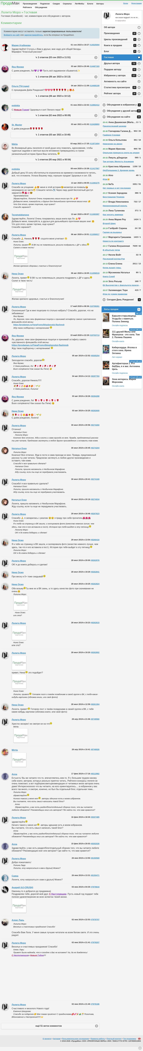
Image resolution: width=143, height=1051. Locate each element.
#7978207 (95, 947)
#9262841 (95, 576)
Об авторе (109, 31)
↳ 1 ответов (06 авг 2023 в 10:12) (53, 100)
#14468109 (94, 90)
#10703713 (94, 339)
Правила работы (98, 1043)
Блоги (90, 4)
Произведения (30, 4)
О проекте (47, 1043)
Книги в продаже (120, 49)
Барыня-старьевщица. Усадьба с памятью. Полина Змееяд (124, 323)
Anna (14, 778)
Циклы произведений (120, 43)
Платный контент (114, 1043)
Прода (10, 3)
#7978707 (95, 924)
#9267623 (95, 518)
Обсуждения (41, 7)
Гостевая (109, 61)
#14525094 (94, 49)
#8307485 (95, 821)
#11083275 (94, 187)
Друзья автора (120, 67)
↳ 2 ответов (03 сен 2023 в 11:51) (53, 61)
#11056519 (94, 277)
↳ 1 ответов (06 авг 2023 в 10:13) (53, 81)
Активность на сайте (115, 86)
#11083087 (94, 218)
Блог (120, 55)
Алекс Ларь (18, 924)
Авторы (100, 4)
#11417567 (94, 173)
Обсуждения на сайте (124, 121)
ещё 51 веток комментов (48, 1030)
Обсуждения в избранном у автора (124, 109)
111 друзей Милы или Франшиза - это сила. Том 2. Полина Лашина (126, 339)
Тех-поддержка (129, 1043)
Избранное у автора (120, 79)
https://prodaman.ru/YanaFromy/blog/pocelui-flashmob (38, 329)
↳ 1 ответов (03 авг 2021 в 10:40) (53, 139)
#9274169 (95, 483)
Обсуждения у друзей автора (124, 115)
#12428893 (94, 128)
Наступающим (20, 959)
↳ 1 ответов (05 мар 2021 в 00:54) (53, 164)
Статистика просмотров (120, 91)
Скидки (56, 4)
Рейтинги (27, 7)
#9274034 (95, 503)
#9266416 (95, 544)
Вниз (140, 1048)
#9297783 (95, 380)
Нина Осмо (18, 278)
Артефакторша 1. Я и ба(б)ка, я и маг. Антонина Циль (126, 370)
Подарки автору (120, 73)
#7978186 (95, 1008)
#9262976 (95, 564)
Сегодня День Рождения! (124, 303)
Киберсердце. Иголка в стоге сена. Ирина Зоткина (124, 355)
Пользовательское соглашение (75, 1043)
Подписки (45, 4)
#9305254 (95, 360)
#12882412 (94, 109)
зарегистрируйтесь (33, 39)
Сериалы (67, 4)
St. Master (17, 129)
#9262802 (95, 657)
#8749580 (95, 723)
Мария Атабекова (21, 49)
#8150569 (95, 862)
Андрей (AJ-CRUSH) (22, 892)
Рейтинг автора (120, 97)
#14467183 (94, 70)
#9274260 (95, 429)
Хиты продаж (122, 313)
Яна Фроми (18, 71)
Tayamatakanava (20, 219)
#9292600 (95, 415)
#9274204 (95, 452)
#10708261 (94, 310)
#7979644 (95, 891)
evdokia (16, 110)
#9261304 (95, 708)
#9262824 (95, 588)
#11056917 (94, 238)
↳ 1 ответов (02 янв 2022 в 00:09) (53, 119)
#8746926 (95, 754)
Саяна (15, 880)
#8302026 (95, 848)
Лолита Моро (19, 188)
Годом (21, 114)
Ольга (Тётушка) (20, 90)
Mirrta (15, 754)
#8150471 (95, 879)
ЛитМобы (79, 4)
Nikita (15, 148)
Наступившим (57, 898)
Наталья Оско (19, 453)
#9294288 (95, 400)
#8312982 (95, 778)
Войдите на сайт (12, 39)
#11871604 (94, 148)
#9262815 (95, 627)
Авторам (56, 1043)
